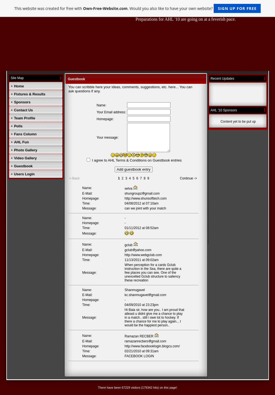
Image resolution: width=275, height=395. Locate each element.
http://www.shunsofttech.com (146, 198)
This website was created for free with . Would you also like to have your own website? (137, 8)
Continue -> (188, 178)
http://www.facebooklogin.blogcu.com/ (152, 346)
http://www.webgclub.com (143, 255)
